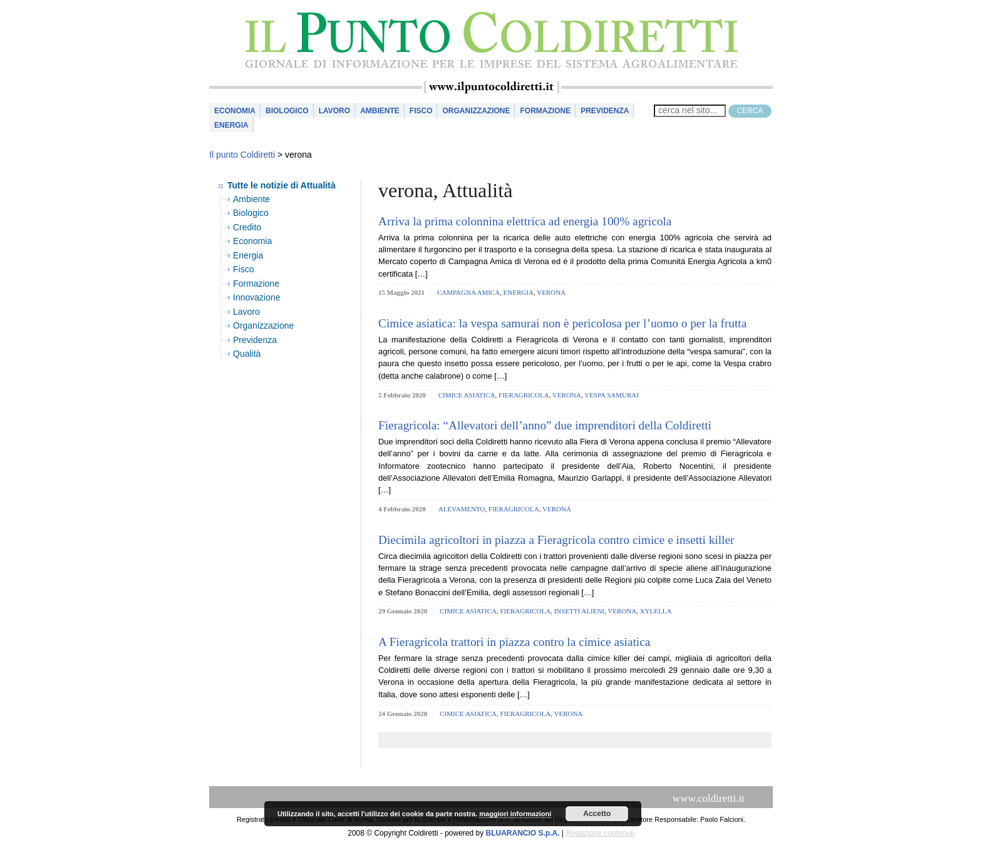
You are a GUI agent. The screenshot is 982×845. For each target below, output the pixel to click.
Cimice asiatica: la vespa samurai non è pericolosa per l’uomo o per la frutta (562, 323)
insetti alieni (579, 611)
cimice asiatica (466, 395)
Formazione (545, 110)
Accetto (597, 813)
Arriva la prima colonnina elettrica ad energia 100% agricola (524, 221)
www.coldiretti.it (709, 798)
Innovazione (257, 297)
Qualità (247, 354)
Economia (235, 110)
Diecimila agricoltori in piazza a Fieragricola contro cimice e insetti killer (556, 539)
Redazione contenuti (600, 833)
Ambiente (380, 110)
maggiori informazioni (515, 813)
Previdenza (605, 110)
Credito (247, 227)
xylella (656, 611)
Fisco (421, 110)
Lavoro (334, 110)
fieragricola (524, 395)
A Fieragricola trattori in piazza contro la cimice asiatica (514, 641)
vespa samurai (611, 395)
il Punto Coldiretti (491, 40)
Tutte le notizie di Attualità (281, 185)
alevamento (461, 509)
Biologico (287, 110)
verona (551, 292)
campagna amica (468, 292)
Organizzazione (476, 110)
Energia (231, 125)
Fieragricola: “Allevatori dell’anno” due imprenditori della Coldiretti (544, 425)
